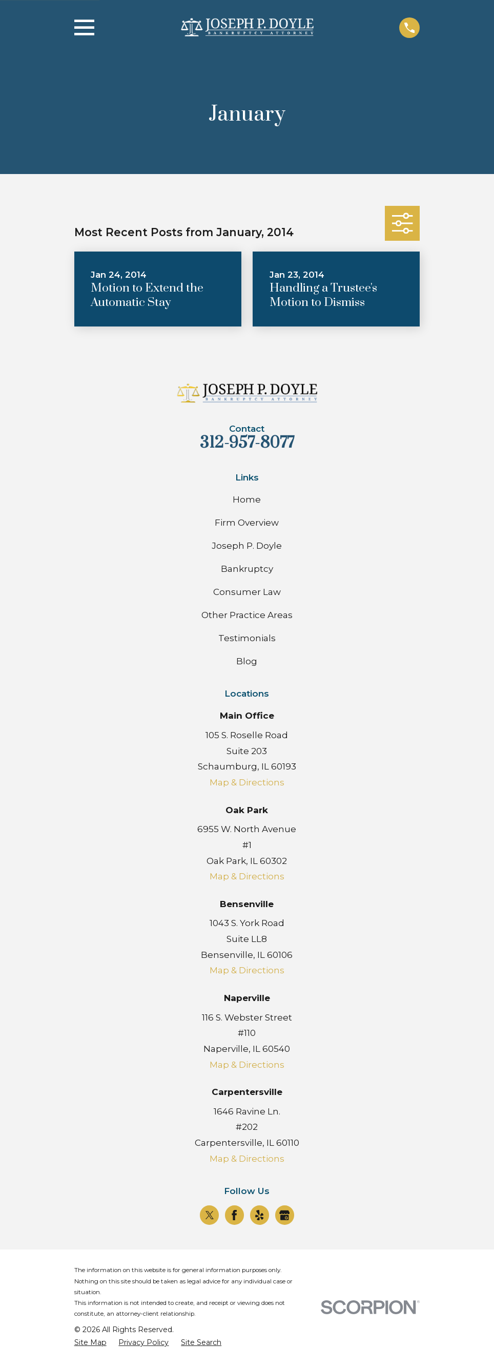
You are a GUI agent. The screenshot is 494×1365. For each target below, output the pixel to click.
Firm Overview (247, 522)
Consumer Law (247, 592)
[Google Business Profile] (284, 1215)
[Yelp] (259, 1215)
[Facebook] (234, 1215)
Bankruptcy (247, 569)
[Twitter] (209, 1215)
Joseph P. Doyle (247, 546)
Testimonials (247, 638)
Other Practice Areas (247, 615)
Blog (246, 661)
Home (247, 499)
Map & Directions (247, 782)
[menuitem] (90, 1343)
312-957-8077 (247, 443)
